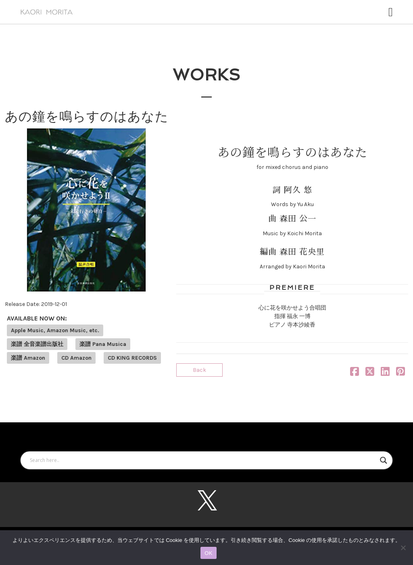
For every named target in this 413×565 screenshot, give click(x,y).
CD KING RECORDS (132, 357)
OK (208, 553)
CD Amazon (76, 357)
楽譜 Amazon (28, 357)
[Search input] (202, 460)
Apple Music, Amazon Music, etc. (55, 330)
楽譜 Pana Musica (102, 344)
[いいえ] (403, 548)
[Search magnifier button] (383, 460)
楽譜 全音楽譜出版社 (37, 344)
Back (199, 370)
